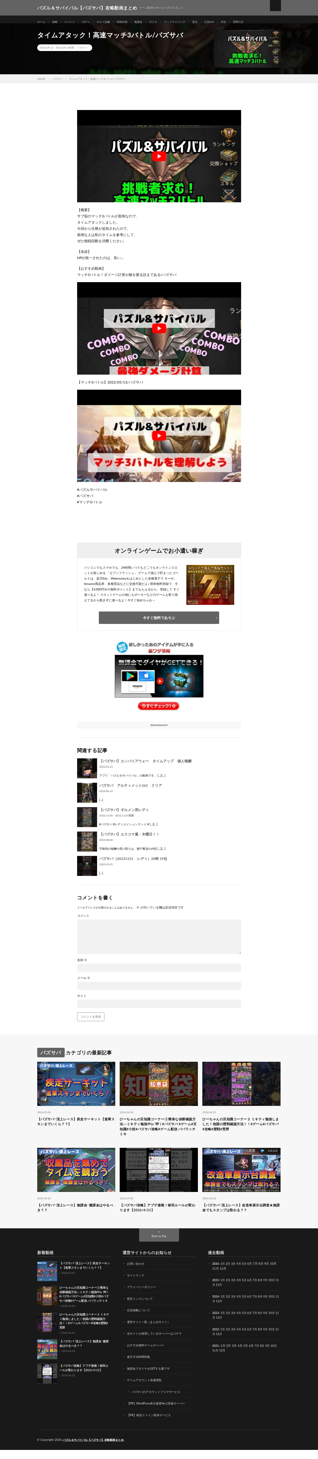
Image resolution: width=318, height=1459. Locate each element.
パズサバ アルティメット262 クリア (130, 791)
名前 (82, 965)
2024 (215, 1307)
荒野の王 (258, 22)
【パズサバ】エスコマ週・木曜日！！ (129, 840)
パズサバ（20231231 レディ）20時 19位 (133, 864)
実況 (211, 22)
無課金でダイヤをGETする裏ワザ (150, 1378)
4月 (240, 1274)
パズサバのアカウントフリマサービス (157, 1401)
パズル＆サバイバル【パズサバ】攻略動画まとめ (96, 1449)
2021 (215, 1355)
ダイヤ (164, 22)
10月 (275, 1290)
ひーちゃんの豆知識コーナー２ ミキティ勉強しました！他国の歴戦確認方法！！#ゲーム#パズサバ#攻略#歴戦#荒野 (240, 1130)
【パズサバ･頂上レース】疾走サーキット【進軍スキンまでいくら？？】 (75, 1127)
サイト (81, 1001)
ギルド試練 (109, 22)
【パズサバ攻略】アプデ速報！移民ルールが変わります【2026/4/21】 (159, 1217)
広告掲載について (139, 1320)
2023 (215, 1323)
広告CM (226, 22)
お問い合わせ (136, 1274)
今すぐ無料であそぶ (159, 623)
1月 (223, 1274)
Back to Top (159, 1247)
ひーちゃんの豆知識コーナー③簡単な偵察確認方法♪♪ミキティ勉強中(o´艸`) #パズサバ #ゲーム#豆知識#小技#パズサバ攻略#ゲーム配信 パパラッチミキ (158, 1133)
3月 (234, 1274)
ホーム (42, 22)
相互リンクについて (141, 1309)
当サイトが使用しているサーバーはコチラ (156, 1343)
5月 (246, 1274)
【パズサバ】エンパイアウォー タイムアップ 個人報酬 (145, 766)
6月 (251, 1290)
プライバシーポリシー (142, 1297)
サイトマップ (136, 1286)
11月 (215, 1295)
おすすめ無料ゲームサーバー (147, 1355)
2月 (229, 1274)
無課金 (148, 22)
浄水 (242, 22)
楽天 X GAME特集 (139, 1367)
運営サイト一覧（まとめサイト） (150, 1332)
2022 (215, 1339)
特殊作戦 (130, 22)
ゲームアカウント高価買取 (145, 1390)
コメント (83, 921)
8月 (263, 1290)
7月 (257, 1290)
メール (83, 983)
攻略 (56, 22)
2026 (215, 1274)
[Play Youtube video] (159, 162)
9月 (268, 1290)
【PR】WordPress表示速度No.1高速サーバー (158, 1413)
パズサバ (82, 53)
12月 (223, 1295)
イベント (72, 22)
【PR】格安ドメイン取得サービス (150, 1424)
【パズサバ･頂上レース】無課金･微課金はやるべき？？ (76, 1217)
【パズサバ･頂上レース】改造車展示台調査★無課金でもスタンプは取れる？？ (240, 1217)
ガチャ (90, 22)
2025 (215, 1290)
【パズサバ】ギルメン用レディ (124, 815)
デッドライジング (188, 22)
